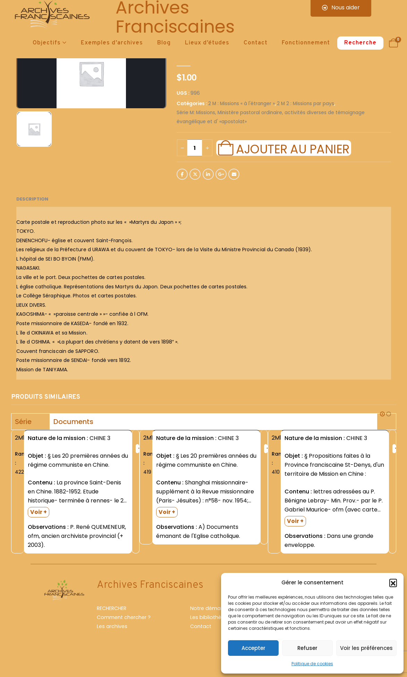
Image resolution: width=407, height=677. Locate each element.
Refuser (307, 648)
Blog (164, 43)
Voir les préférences (366, 648)
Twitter (195, 174)
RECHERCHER (111, 620)
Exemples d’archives (112, 43)
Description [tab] (32, 199)
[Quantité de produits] (194, 147)
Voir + (38, 512)
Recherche (360, 43)
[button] (393, 582)
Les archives (112, 638)
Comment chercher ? (124, 629)
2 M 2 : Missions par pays (305, 103)
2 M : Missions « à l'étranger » (241, 103)
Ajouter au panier (292, 148)
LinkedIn (208, 174)
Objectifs (47, 43)
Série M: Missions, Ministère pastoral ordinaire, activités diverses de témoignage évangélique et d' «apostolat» (271, 117)
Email (233, 174)
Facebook (182, 174)
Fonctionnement (306, 43)
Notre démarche (211, 620)
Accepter (253, 648)
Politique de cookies (312, 664)
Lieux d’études (207, 43)
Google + (221, 174)
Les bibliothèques (212, 629)
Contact (256, 43)
